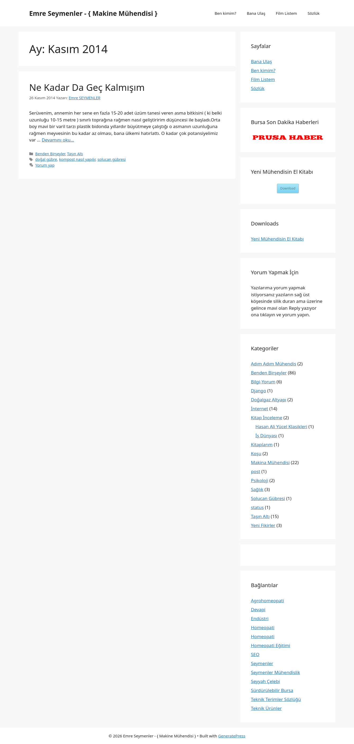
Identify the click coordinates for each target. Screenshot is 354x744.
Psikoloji (259, 480)
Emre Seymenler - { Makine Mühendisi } (93, 13)
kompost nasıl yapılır (77, 159)
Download (287, 188)
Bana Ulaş (256, 13)
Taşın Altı (75, 153)
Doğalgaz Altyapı (268, 400)
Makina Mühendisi (270, 462)
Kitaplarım (262, 444)
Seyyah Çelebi (265, 681)
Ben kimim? (225, 13)
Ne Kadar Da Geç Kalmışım (87, 87)
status (257, 507)
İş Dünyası (266, 435)
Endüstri (260, 618)
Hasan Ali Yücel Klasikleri (281, 426)
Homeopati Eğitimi (270, 645)
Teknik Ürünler (266, 708)
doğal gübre (46, 159)
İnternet (259, 409)
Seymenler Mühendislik (275, 672)
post (255, 471)
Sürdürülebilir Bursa (272, 690)
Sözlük (313, 13)
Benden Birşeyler (50, 153)
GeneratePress (231, 735)
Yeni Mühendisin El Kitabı (277, 239)
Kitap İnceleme (266, 418)
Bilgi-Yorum (263, 382)
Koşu (256, 453)
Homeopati (263, 627)
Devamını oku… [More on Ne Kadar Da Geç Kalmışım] (58, 140)
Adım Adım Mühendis (273, 364)
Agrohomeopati (267, 600)
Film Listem (286, 13)
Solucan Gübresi (268, 498)
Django (258, 391)
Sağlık (257, 489)
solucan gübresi (111, 159)
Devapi (258, 609)
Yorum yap (45, 165)
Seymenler (262, 663)
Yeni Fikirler (263, 525)
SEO (255, 654)
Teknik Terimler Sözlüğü (276, 699)
